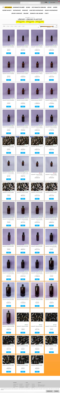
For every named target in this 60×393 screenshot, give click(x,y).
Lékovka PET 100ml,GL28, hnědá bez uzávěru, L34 (9, 219)
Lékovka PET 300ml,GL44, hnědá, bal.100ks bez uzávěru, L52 (37, 365)
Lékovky (28, 17)
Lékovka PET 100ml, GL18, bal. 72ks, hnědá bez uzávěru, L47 (23, 146)
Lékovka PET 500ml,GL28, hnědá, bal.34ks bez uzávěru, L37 (9, 299)
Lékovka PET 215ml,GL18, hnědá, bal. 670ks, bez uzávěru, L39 (51, 192)
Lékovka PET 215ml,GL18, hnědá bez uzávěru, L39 (9, 192)
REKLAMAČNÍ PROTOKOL (21, 385)
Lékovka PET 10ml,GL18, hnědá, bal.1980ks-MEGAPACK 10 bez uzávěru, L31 (51, 46)
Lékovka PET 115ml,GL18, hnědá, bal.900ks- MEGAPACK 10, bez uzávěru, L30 (51, 174)
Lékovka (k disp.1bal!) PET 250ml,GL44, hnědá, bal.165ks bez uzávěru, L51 (9, 365)
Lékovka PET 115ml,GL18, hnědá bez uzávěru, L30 (9, 172)
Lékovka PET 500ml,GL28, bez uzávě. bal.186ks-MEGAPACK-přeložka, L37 (23, 299)
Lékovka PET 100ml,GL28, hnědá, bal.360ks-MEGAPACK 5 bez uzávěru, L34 (37, 219)
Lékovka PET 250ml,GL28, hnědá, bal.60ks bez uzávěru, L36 (9, 272)
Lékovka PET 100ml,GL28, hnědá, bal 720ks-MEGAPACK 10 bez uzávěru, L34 (51, 219)
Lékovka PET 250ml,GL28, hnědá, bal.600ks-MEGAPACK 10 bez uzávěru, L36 (37, 272)
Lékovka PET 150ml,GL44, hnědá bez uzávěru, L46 (51, 326)
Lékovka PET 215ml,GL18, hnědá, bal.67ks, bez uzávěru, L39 (23, 192)
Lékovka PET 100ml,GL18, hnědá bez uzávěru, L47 (9, 146)
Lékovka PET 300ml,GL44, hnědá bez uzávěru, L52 (23, 365)
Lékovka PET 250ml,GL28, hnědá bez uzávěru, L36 (51, 246)
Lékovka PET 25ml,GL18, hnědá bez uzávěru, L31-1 (9, 73)
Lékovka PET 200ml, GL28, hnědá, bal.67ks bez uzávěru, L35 (23, 246)
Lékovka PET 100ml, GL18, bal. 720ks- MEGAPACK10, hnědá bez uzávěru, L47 (51, 146)
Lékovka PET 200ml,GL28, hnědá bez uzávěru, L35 (9, 246)
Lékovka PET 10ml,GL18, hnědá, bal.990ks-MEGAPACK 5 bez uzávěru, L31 (37, 46)
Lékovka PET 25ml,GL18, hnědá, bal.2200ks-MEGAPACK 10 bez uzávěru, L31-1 (51, 73)
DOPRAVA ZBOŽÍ (21, 387)
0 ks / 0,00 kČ (52, 2)
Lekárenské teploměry (27, 386)
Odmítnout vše (49, 391)
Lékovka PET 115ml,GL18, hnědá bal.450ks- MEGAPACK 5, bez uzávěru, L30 (37, 174)
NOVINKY (27, 387)
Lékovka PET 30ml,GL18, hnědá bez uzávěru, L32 (9, 100)
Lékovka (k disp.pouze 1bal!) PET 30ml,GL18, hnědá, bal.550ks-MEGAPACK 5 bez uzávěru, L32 (37, 100)
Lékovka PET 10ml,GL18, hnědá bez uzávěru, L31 (9, 46)
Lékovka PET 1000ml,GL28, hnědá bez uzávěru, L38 (37, 299)
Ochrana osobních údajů (15, 387)
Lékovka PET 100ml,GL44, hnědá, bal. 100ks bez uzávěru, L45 (37, 326)
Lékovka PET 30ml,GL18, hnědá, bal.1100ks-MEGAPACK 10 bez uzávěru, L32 (51, 100)
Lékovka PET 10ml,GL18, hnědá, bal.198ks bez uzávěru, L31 (23, 46)
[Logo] (7, 3)
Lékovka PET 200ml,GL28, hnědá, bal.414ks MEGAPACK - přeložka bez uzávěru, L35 (37, 246)
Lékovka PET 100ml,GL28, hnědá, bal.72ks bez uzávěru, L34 (23, 219)
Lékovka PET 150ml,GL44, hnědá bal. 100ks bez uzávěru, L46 (9, 345)
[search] (39, 3)
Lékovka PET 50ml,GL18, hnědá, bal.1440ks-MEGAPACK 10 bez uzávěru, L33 (51, 126)
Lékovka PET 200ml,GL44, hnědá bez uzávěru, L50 (23, 345)
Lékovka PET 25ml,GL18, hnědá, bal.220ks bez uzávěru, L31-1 (23, 73)
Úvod (26, 17)
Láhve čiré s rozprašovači (33, 386)
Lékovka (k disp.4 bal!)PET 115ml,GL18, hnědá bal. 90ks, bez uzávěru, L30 (23, 172)
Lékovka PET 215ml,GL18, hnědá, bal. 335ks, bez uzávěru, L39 (37, 192)
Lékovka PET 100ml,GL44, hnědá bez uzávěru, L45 (23, 326)
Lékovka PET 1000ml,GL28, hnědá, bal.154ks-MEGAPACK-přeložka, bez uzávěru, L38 (9, 326)
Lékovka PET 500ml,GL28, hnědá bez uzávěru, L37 (51, 272)
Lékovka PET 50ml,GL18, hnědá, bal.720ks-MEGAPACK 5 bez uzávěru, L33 (37, 126)
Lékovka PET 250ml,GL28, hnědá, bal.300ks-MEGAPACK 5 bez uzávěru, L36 (23, 272)
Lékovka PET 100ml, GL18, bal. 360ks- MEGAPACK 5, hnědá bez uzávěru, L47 (37, 146)
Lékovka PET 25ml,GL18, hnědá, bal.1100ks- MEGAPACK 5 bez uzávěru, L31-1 (37, 73)
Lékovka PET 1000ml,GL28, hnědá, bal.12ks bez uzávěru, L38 (51, 299)
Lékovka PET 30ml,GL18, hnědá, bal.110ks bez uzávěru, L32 (23, 100)
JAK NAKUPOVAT (21, 386)
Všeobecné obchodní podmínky (15, 385)
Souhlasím (56, 391)
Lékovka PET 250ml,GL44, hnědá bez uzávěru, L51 (51, 345)
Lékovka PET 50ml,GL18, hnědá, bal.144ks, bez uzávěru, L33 (23, 126)
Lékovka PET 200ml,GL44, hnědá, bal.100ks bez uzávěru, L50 (37, 345)
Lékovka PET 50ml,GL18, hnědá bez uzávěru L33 (9, 126)
